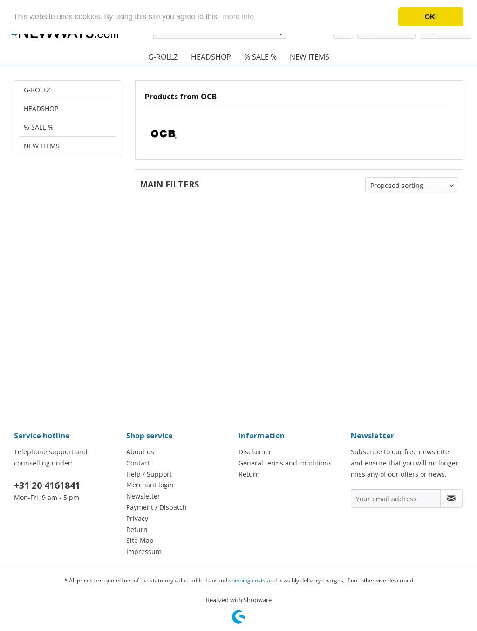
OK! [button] (431, 17)
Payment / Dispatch (156, 507)
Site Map (140, 540)
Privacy (137, 518)
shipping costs (247, 580)
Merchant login (150, 484)
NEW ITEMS (42, 145)
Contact (138, 462)
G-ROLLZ (37, 89)
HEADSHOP (41, 108)
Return (137, 529)
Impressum (144, 551)
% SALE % (39, 127)
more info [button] (238, 17)
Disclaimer (255, 451)
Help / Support (149, 474)
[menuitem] (163, 57)
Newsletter (143, 496)
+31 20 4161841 (47, 485)
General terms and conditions (285, 462)
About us (140, 451)
